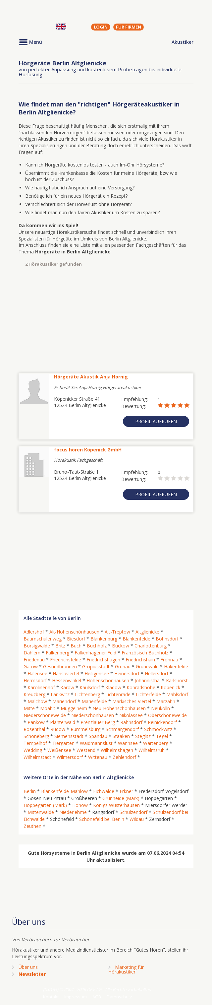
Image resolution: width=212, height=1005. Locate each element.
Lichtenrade (118, 694)
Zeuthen (32, 826)
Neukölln (160, 708)
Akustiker (182, 42)
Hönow (80, 805)
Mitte (29, 708)
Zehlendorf (124, 757)
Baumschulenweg (43, 639)
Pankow (36, 722)
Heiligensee (96, 673)
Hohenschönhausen (107, 680)
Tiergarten (63, 743)
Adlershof (34, 632)
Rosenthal (34, 729)
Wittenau (97, 757)
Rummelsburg (85, 729)
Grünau (123, 666)
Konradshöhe (141, 687)
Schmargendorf (122, 729)
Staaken (121, 736)
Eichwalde (103, 791)
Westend (86, 750)
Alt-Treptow (117, 632)
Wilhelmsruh (151, 750)
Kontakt (51, 997)
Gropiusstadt (96, 666)
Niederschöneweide (45, 715)
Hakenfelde (176, 666)
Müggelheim (74, 708)
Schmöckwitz (158, 729)
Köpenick (170, 687)
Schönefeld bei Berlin (101, 819)
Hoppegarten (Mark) (45, 805)
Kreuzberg (34, 694)
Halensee (37, 673)
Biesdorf (76, 639)
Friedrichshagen (103, 659)
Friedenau (34, 659)
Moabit (47, 708)
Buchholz (97, 645)
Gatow (31, 666)
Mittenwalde (40, 812)
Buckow (120, 645)
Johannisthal (147, 680)
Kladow (113, 687)
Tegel (162, 736)
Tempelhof (35, 743)
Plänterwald (62, 722)
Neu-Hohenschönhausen (119, 708)
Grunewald (147, 666)
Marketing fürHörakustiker (126, 969)
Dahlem (32, 652)
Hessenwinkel (66, 680)
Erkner (126, 791)
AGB (96, 997)
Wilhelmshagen (117, 750)
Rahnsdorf (131, 722)
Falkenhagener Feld (95, 652)
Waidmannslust (96, 743)
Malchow (37, 701)
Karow (67, 687)
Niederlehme (73, 812)
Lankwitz (60, 694)
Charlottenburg (150, 645)
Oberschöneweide (167, 715)
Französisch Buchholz (145, 652)
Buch (76, 645)
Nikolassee (131, 715)
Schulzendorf (133, 812)
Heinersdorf (126, 673)
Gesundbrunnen (60, 666)
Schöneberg (36, 736)
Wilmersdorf (70, 757)
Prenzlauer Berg (97, 722)
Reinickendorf (162, 722)
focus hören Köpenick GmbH (88, 449)
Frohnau (169, 659)
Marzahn (165, 701)
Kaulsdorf (90, 687)
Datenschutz (119, 997)
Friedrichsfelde (65, 659)
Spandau (98, 736)
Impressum (75, 997)
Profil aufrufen (156, 421)
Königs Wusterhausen (116, 805)
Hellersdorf (156, 673)
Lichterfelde (148, 694)
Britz (60, 645)
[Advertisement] (106, 320)
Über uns (28, 967)
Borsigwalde (37, 645)
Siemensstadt (68, 736)
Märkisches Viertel (131, 701)
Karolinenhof (41, 687)
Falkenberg (57, 652)
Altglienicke (147, 632)
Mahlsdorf (177, 694)
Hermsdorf (35, 680)
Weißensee (59, 750)
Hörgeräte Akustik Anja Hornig (91, 376)
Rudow (57, 729)
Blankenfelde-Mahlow (64, 791)
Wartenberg (155, 743)
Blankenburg (103, 639)
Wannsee (128, 743)
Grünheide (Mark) (120, 798)
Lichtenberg (87, 694)
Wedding (33, 750)
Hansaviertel (66, 673)
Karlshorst (177, 680)
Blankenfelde (136, 639)
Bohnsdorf (167, 639)
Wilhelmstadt (37, 757)
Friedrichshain (140, 659)
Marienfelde (94, 701)
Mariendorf (64, 701)
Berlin (30, 791)
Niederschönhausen (92, 715)
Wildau (137, 819)
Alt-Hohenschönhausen (74, 632)
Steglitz (143, 736)
